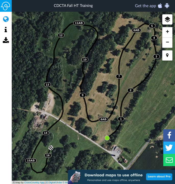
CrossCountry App (34, 182)
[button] (167, 19)
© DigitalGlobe (54, 182)
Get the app (152, 5)
